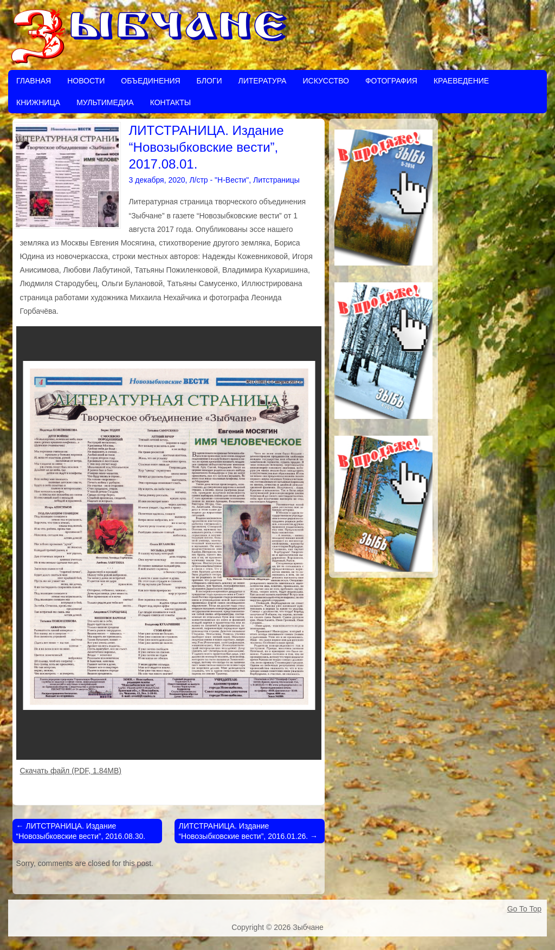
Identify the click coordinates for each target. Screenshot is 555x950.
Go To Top (524, 909)
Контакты (170, 102)
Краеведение (461, 80)
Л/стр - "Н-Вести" (219, 180)
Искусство (325, 80)
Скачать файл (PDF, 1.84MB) (70, 770)
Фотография (391, 80)
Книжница (38, 102)
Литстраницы (276, 180)
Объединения (150, 80)
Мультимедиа (105, 102)
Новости (86, 80)
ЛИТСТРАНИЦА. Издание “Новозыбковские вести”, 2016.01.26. (248, 831)
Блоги (209, 80)
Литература (262, 80)
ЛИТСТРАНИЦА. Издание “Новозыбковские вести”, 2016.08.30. (81, 831)
